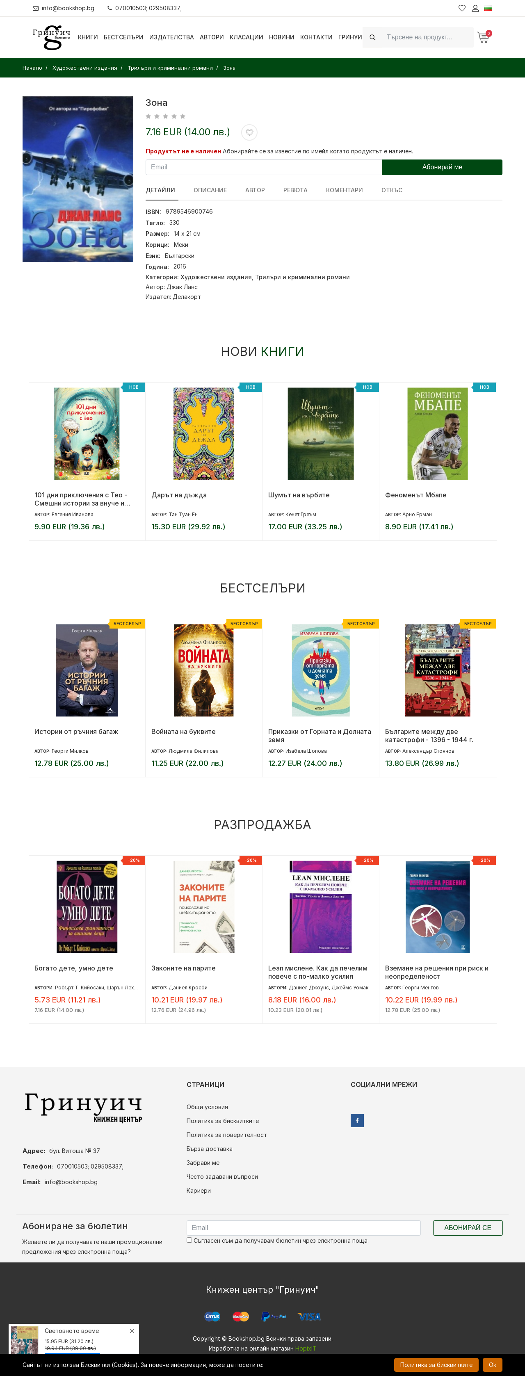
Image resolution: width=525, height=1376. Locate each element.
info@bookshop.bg (64, 8)
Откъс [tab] (377, 190)
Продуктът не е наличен (183, 151)
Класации (246, 37)
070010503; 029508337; (145, 8)
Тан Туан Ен (183, 514)
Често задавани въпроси (222, 1176)
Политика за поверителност (227, 1134)
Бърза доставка (210, 1148)
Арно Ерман (417, 514)
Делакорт (187, 296)
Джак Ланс (182, 286)
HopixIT (306, 1348)
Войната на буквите (183, 731)
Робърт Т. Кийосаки (79, 987)
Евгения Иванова (73, 514)
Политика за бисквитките (223, 1120)
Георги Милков (70, 751)
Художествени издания (216, 276)
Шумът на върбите (299, 495)
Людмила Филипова (194, 751)
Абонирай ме (442, 167)
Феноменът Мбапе (416, 495)
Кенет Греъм (300, 514)
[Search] (428, 37)
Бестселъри (124, 37)
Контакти (316, 37)
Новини (281, 37)
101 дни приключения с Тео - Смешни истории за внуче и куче (80, 499)
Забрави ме (203, 1162)
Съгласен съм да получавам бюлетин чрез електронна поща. (278, 1240)
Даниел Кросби (188, 987)
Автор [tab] (249, 190)
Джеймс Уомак (349, 987)
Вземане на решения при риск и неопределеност (436, 972)
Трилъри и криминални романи (302, 276)
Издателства (171, 37)
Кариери (199, 1190)
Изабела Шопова (306, 751)
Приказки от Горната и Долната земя (319, 735)
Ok (492, 1364)
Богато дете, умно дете (73, 968)
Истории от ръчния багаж (76, 731)
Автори (212, 37)
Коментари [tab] (333, 190)
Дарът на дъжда (179, 495)
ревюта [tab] (287, 190)
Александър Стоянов (428, 751)
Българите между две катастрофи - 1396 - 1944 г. (429, 735)
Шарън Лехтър (125, 987)
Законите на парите (183, 968)
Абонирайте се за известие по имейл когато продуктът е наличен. (318, 151)
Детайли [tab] (160, 190)
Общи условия (207, 1106)
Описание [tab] (207, 190)
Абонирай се (467, 1227)
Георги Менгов (420, 987)
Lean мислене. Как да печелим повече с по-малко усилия (318, 972)
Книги (88, 37)
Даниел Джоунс (309, 987)
